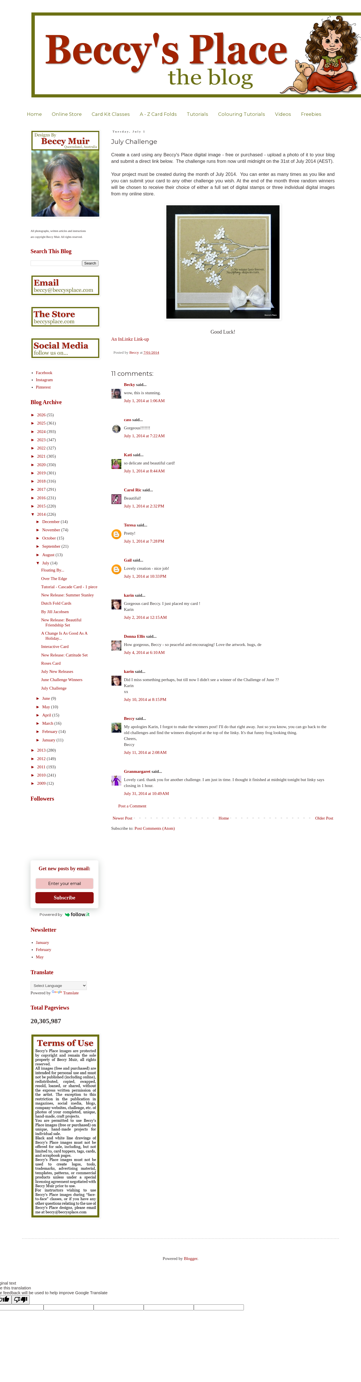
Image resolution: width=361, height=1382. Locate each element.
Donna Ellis (134, 636)
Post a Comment (132, 806)
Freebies (311, 114)
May (46, 707)
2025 (42, 423)
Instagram (44, 380)
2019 (42, 473)
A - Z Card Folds (158, 114)
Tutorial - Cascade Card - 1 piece (69, 587)
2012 (42, 758)
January (49, 740)
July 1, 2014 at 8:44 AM (144, 471)
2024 (42, 431)
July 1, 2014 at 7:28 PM (144, 541)
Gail (128, 560)
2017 (42, 489)
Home (34, 114)
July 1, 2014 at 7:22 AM (144, 436)
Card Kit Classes (111, 114)
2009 (42, 783)
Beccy (129, 718)
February (50, 731)
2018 (42, 481)
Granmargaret (137, 771)
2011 (41, 767)
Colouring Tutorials (241, 114)
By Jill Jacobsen (55, 611)
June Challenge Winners (62, 679)
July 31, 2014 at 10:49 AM (146, 793)
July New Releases (57, 671)
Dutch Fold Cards (56, 603)
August (48, 555)
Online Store (67, 114)
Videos (283, 114)
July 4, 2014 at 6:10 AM (144, 652)
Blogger (190, 1258)
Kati (128, 455)
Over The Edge (54, 578)
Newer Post (122, 818)
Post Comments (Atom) (155, 828)
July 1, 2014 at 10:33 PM (145, 576)
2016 (42, 498)
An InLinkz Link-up (130, 339)
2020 (42, 464)
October (49, 538)
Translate (65, 993)
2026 (42, 415)
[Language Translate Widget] (59, 985)
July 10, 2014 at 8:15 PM (145, 699)
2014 (42, 514)
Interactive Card (55, 646)
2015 (42, 506)
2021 (42, 456)
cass (127, 419)
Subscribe (64, 898)
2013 (42, 750)
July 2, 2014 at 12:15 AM (145, 617)
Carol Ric (132, 490)
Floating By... (53, 570)
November (51, 530)
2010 (42, 775)
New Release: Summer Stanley (67, 595)
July (46, 563)
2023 (42, 440)
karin (129, 595)
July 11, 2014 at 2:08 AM (145, 752)
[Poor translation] (21, 1299)
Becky (129, 384)
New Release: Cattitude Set (64, 655)
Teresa (130, 525)
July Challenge (54, 688)
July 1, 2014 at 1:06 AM (144, 400)
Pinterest (43, 387)
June (46, 698)
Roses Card (51, 663)
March (48, 723)
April (47, 715)
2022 (42, 448)
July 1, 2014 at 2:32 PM (144, 506)
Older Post (324, 818)
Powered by (65, 914)
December (51, 521)
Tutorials (197, 114)
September (51, 546)
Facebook (44, 372)
